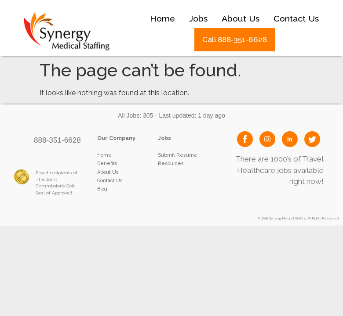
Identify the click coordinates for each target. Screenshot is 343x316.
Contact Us (296, 19)
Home (162, 19)
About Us (240, 19)
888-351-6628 (57, 140)
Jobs (198, 19)
